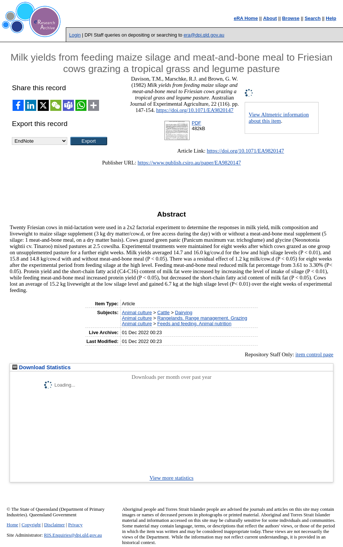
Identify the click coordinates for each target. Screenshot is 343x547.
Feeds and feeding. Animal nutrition (194, 323)
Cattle (163, 312)
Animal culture (137, 312)
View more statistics (172, 478)
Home (12, 524)
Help (331, 18)
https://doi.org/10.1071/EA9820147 (195, 110)
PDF (196, 123)
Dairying (184, 312)
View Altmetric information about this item (279, 118)
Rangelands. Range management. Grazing (202, 318)
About (270, 18)
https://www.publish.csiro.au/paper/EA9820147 (189, 163)
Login (75, 35)
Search (312, 18)
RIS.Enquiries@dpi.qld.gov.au (73, 535)
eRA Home (246, 18)
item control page (314, 354)
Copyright (31, 524)
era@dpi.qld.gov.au (204, 35)
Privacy (75, 524)
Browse (290, 18)
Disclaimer (54, 524)
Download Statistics (41, 367)
